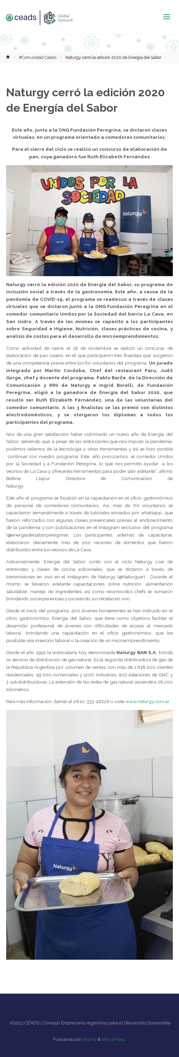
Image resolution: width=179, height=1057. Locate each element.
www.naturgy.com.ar (147, 701)
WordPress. (114, 1039)
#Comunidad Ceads (37, 57)
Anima (89, 1039)
